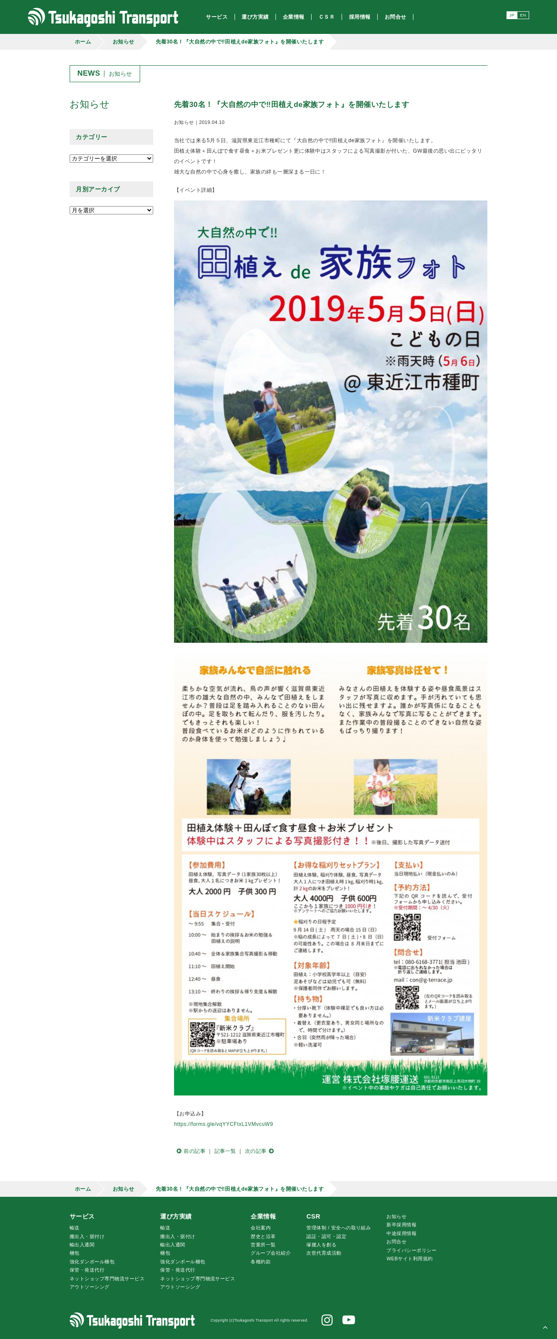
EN (523, 15)
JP (511, 15)
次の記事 (260, 1151)
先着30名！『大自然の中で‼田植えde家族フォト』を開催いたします (240, 42)
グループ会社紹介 (271, 1253)
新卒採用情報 (401, 1224)
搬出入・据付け (87, 1236)
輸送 (75, 1227)
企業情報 (263, 1216)
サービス (82, 1216)
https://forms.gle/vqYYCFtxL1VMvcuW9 (223, 1124)
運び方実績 (175, 1216)
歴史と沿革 (263, 1236)
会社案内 (261, 1227)
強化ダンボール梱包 (92, 1261)
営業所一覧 (263, 1244)
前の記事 (189, 1151)
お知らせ (123, 42)
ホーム (83, 42)
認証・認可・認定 (326, 1236)
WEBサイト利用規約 (409, 1258)
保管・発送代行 (87, 1269)
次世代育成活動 (323, 1253)
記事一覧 (225, 1151)
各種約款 (261, 1261)
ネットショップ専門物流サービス (107, 1278)
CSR (313, 1216)
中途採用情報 (401, 1233)
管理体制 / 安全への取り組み (338, 1227)
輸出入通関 (82, 1244)
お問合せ (396, 1241)
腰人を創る (321, 1244)
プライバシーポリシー (411, 1250)
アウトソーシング (90, 1286)
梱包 (75, 1253)
